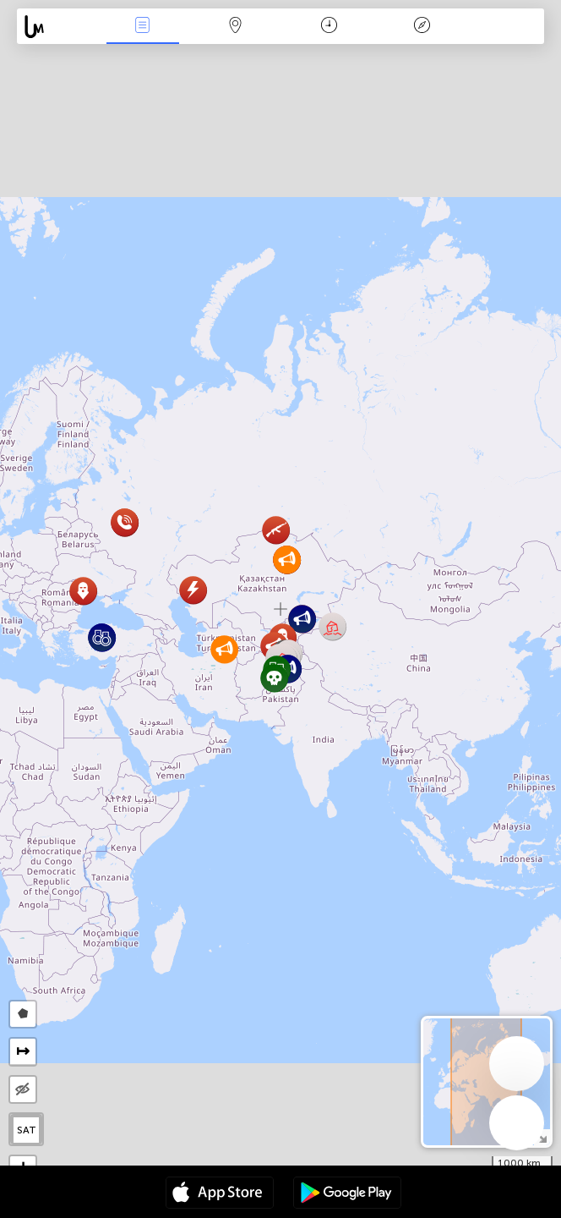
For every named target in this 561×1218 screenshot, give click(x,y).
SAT (26, 1130)
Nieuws (142, 26)
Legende (421, 26)
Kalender (329, 26)
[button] (332, 626)
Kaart (235, 26)
